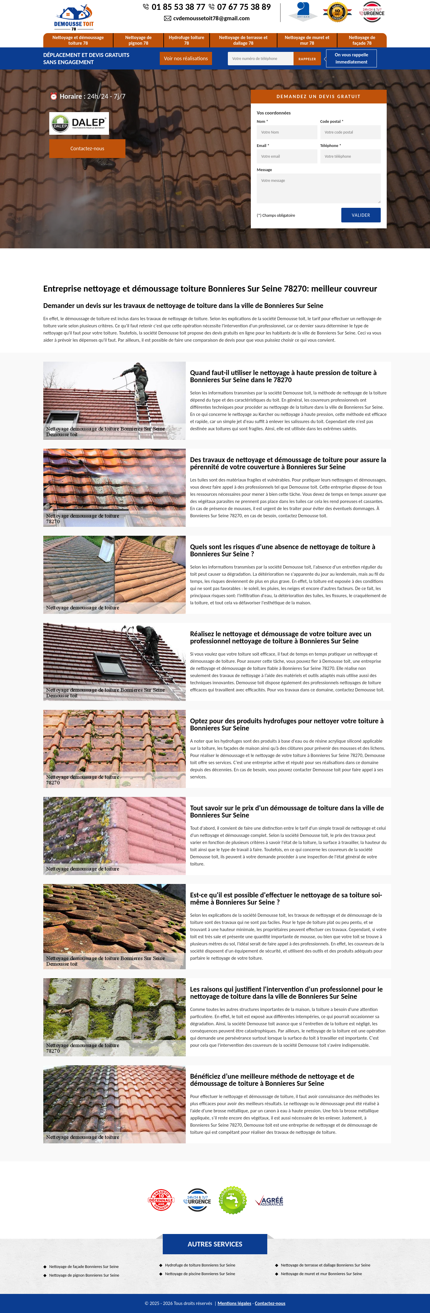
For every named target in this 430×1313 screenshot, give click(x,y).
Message (319, 185)
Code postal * (350, 129)
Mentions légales (234, 1303)
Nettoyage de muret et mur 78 (307, 40)
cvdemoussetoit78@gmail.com (211, 18)
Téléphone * (350, 153)
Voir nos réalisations (186, 58)
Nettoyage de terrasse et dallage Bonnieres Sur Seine (325, 1265)
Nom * (287, 129)
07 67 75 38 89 (244, 6)
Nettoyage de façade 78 (362, 40)
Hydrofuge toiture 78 (187, 40)
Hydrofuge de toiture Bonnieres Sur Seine (200, 1265)
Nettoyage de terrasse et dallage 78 (243, 40)
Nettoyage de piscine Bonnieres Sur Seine (200, 1273)
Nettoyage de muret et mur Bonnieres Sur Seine (321, 1273)
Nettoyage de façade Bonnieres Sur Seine (84, 1266)
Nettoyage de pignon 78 (138, 40)
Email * (287, 153)
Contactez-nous (87, 148)
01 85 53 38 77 (178, 6)
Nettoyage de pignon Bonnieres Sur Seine (84, 1275)
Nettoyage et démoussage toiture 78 (78, 40)
